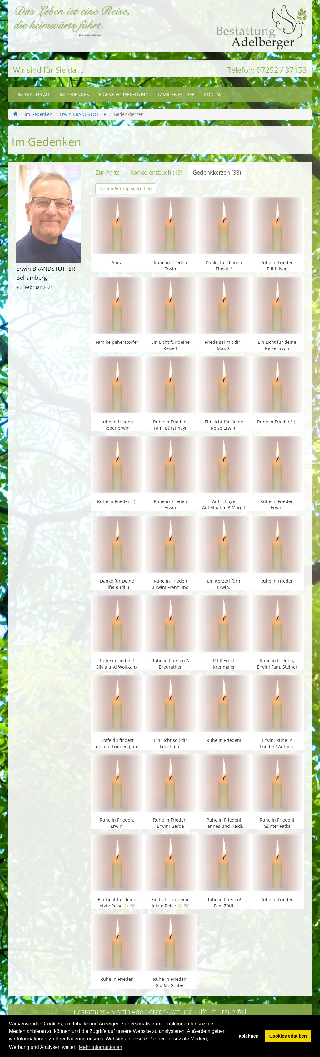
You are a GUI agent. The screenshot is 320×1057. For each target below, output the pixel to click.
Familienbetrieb (176, 94)
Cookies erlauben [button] (288, 1036)
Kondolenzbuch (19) (156, 172)
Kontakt (214, 94)
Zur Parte (108, 172)
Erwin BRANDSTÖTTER (83, 114)
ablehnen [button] (248, 1036)
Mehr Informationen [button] (100, 1047)
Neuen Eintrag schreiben (125, 188)
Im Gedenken (75, 94)
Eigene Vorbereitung (123, 94)
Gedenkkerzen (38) (217, 172)
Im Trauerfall (34, 94)
